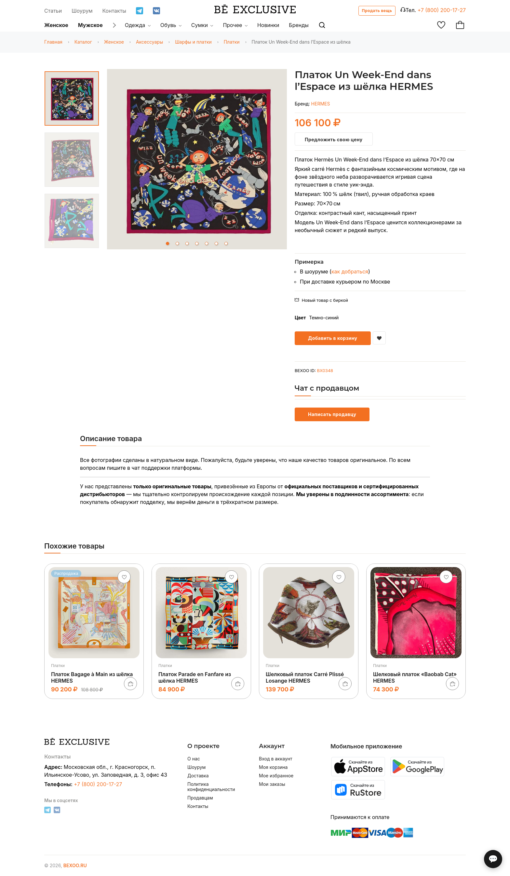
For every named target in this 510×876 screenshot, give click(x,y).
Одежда (138, 25)
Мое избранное (276, 775)
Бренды (298, 25)
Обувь (170, 25)
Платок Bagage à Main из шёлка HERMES (92, 677)
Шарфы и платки (193, 42)
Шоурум (82, 10)
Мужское (90, 25)
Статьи (53, 10)
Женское (56, 25)
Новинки (268, 25)
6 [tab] (216, 243)
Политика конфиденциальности (211, 787)
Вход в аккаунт (275, 758)
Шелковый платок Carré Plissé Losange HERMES (305, 677)
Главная (53, 42)
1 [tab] (167, 243)
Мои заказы (272, 784)
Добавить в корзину (332, 338)
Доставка (198, 775)
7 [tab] (226, 243)
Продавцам (200, 797)
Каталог (83, 42)
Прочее (235, 25)
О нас (193, 758)
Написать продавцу (332, 414)
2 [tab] (177, 243)
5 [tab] (206, 243)
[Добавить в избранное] (379, 337)
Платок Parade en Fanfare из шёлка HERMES (194, 677)
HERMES (320, 103)
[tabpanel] (197, 160)
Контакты (114, 10)
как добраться (349, 271)
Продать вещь (377, 10)
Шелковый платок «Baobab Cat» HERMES (415, 677)
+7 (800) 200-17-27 (441, 10)
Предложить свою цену (334, 139)
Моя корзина (273, 767)
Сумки (202, 25)
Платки (232, 42)
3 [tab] (187, 243)
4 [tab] (196, 243)
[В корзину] (130, 683)
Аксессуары (149, 42)
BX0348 (325, 370)
